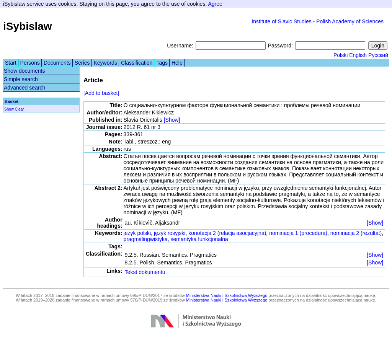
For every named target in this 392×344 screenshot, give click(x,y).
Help (177, 63)
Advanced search (24, 88)
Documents (57, 63)
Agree (215, 4)
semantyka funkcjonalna (199, 239)
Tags (162, 63)
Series (82, 63)
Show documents (24, 71)
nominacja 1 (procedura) (298, 233)
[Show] (172, 120)
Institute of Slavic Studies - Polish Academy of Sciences (318, 21)
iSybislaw (27, 26)
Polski (340, 55)
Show (9, 109)
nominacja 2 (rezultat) (356, 233)
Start (10, 63)
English (358, 55)
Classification (136, 63)
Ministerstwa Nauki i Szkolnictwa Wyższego (227, 295)
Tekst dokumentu (145, 272)
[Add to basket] (101, 93)
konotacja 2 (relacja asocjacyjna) (227, 233)
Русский (378, 55)
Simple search (21, 79)
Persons (30, 63)
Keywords (105, 63)
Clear (19, 109)
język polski (137, 233)
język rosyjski (169, 233)
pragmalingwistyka (146, 239)
